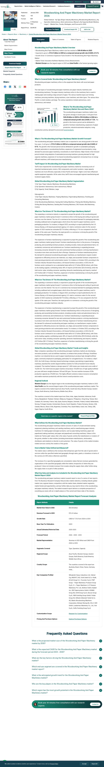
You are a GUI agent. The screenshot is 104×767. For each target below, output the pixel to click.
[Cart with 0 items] (102, 6)
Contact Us (86, 2)
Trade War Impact (9, 41)
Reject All (94, 764)
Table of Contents (58, 39)
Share (55, 125)
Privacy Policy (54, 764)
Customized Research (50, 6)
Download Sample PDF (71, 29)
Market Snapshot (9, 71)
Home (4, 34)
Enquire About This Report (15, 67)
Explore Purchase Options (78, 619)
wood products (69, 130)
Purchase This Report (52, 29)
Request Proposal (93, 6)
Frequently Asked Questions (12, 74)
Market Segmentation (10, 45)
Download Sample (15, 63)
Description (41, 40)
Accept (84, 764)
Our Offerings (68, 1)
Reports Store (19, 6)
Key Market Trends (9, 57)
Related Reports (93, 39)
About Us (78, 1)
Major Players (8, 53)
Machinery (23, 34)
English (80, 6)
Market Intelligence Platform (33, 6)
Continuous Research (64, 6)
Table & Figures (76, 39)
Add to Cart (88, 29)
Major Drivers (8, 49)
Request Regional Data (88, 416)
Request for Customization (78, 614)
